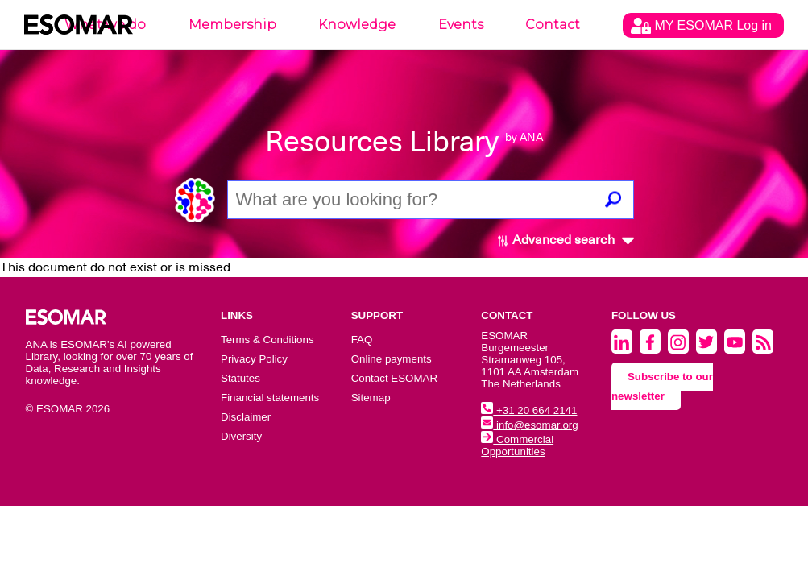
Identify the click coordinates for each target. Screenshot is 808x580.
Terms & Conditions (267, 340)
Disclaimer (246, 417)
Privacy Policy (254, 359)
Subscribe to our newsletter (662, 386)
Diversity (241, 436)
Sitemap (371, 398)
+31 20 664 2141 (529, 410)
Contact (552, 24)
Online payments (391, 359)
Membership (232, 24)
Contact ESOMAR (394, 378)
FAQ (362, 340)
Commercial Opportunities (517, 445)
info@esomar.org (529, 425)
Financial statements (270, 398)
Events (460, 24)
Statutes (240, 378)
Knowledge (357, 24)
